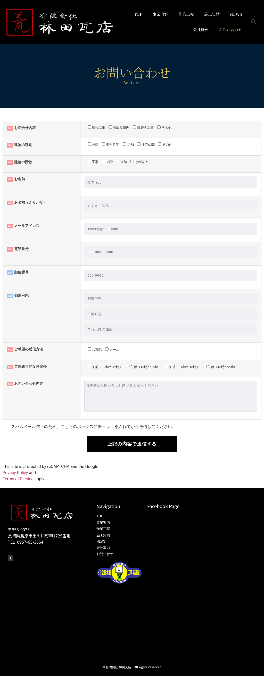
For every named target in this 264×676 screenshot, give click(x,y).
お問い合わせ (230, 29)
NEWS (236, 14)
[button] (254, 22)
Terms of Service (18, 478)
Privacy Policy (15, 472)
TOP (138, 14)
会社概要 (201, 29)
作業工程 (186, 14)
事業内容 (160, 14)
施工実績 (212, 14)
